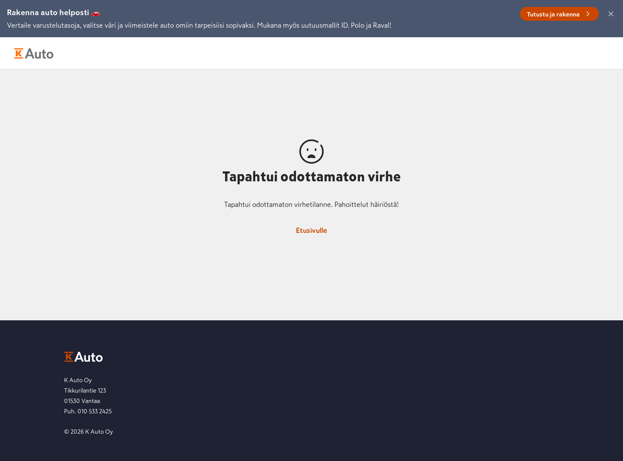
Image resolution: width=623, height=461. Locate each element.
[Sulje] (611, 14)
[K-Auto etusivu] (34, 53)
